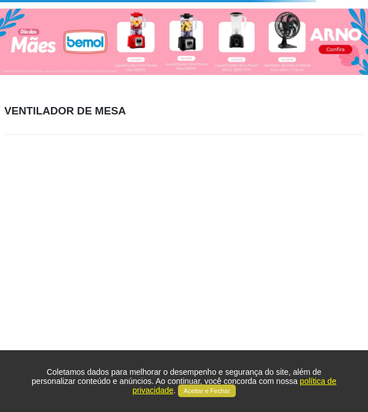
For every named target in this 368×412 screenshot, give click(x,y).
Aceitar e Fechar (207, 390)
